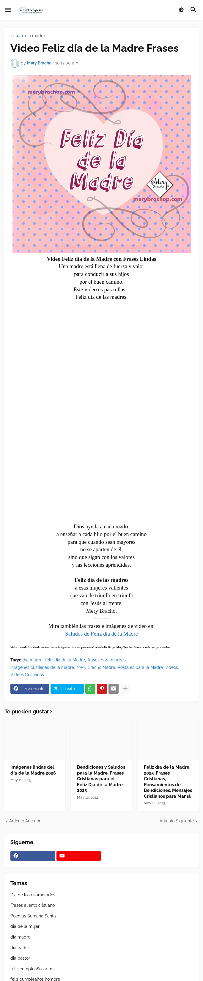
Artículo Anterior (24, 821)
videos (172, 667)
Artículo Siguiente (177, 821)
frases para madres (107, 660)
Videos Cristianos (27, 674)
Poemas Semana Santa (33, 916)
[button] (8, 10)
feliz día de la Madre (65, 660)
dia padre (19, 947)
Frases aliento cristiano (32, 905)
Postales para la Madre (140, 667)
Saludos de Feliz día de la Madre (101, 634)
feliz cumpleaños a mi (31, 968)
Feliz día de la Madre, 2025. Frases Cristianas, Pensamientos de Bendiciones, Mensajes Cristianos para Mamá (168, 781)
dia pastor (20, 958)
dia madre (35, 36)
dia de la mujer (25, 926)
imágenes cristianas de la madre (42, 667)
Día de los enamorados (32, 894)
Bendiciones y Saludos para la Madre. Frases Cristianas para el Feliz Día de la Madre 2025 (101, 778)
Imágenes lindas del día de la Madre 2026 (33, 770)
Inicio (15, 36)
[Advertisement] (102, 479)
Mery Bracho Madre (96, 667)
